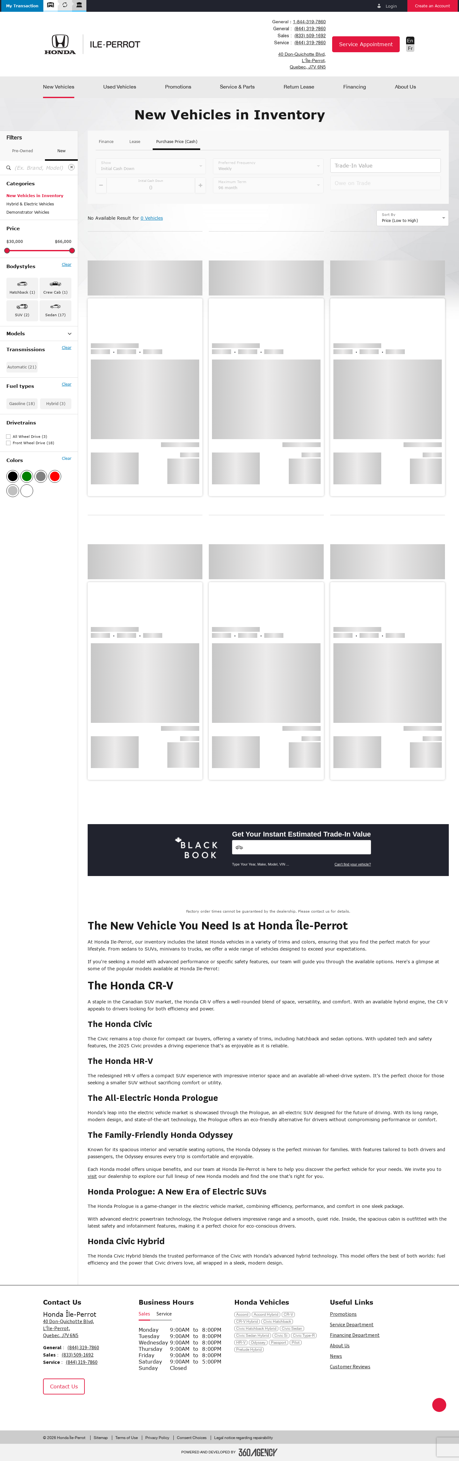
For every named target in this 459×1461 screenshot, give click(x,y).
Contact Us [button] (64, 1386)
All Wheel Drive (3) (30, 494)
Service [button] (164, 1313)
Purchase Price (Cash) (176, 142)
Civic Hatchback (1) (24, 359)
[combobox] (299, 21)
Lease (134, 142)
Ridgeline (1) (18, 392)
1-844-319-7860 (309, 21)
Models (38, 333)
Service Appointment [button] (366, 44)
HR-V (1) (14, 375)
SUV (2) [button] (22, 315)
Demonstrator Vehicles (27, 212)
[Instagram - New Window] (67, 1407)
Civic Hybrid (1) (20, 367)
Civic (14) (15, 351)
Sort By (389, 214)
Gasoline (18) (22, 461)
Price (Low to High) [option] (400, 220)
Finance (106, 142)
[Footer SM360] (258, 1452)
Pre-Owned (22, 150)
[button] (22, 6)
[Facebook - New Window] (51, 1407)
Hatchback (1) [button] (22, 292)
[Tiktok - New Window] (82, 1407)
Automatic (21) (21, 425)
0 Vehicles (152, 218)
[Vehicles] (301, 847)
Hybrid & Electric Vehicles (30, 204)
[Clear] (71, 167)
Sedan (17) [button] (55, 315)
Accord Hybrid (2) (22, 342)
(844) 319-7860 (310, 28)
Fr (410, 48)
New (61, 150)
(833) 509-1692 (310, 35)
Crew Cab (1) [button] (55, 292)
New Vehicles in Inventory (34, 195)
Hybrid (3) (55, 461)
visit (92, 1176)
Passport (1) (17, 384)
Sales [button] (144, 1313)
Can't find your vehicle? (353, 864)
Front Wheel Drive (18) (33, 501)
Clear (66, 265)
